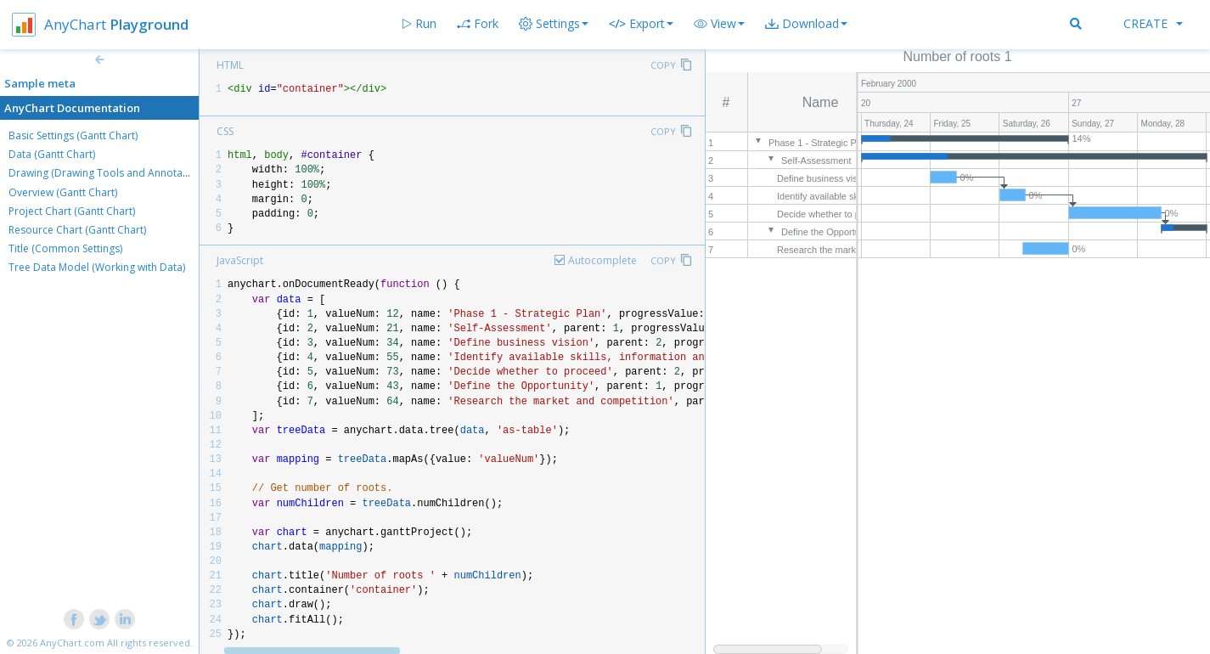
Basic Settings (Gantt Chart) (73, 135)
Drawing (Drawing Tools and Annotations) (108, 173)
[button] (719, 23)
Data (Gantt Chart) (51, 154)
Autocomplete (602, 260)
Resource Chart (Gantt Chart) (77, 230)
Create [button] (1153, 23)
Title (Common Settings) (65, 248)
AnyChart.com (72, 642)
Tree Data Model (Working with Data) (96, 267)
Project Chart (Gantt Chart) (71, 211)
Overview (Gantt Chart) (62, 192)
